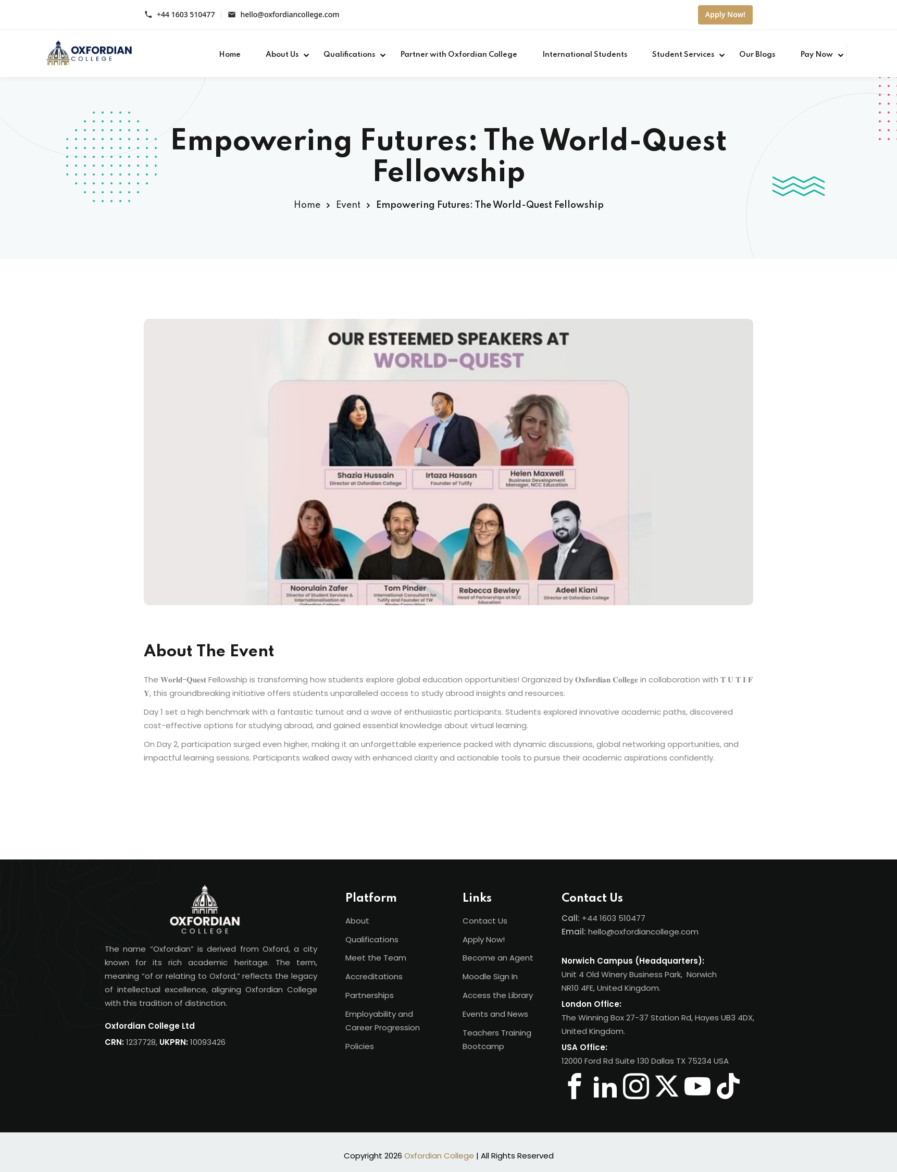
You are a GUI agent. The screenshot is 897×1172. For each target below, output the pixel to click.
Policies (359, 1046)
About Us (282, 54)
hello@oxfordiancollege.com (289, 14)
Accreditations (374, 976)
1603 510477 (622, 918)
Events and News (495, 1013)
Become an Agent (498, 957)
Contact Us (485, 920)
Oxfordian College (439, 1155)
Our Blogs (757, 54)
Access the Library (498, 995)
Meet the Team (375, 957)
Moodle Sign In (490, 976)
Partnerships (369, 995)
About (357, 920)
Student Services (683, 54)
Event (348, 205)
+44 (591, 918)
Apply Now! (725, 14)
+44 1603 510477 (186, 14)
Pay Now (816, 54)
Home (230, 54)
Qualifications (349, 54)
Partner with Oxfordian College (458, 54)
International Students (584, 54)
